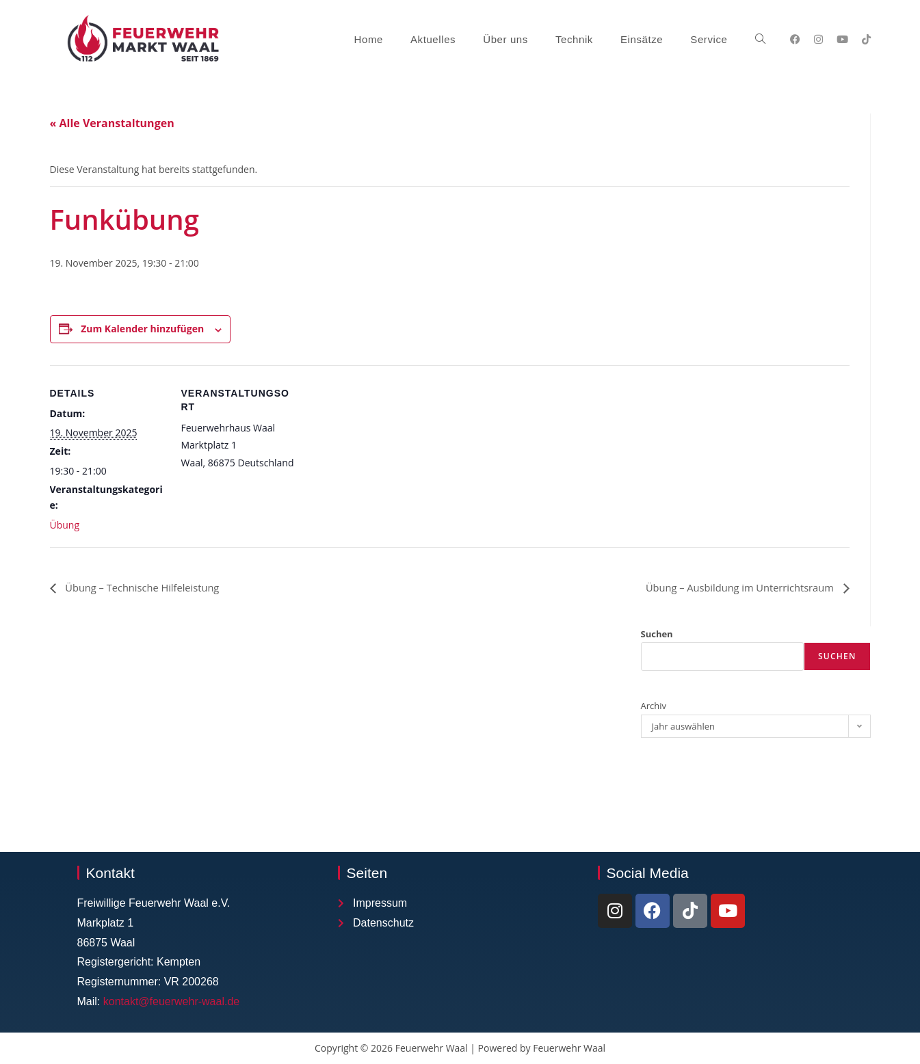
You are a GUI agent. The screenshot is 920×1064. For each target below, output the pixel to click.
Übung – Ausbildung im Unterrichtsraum (731, 587)
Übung (65, 524)
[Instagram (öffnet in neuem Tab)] (818, 39)
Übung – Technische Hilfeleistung (149, 587)
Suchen (657, 634)
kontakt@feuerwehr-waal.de (171, 1002)
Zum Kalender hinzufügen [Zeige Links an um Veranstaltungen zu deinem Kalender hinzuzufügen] (142, 328)
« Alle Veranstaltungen (112, 123)
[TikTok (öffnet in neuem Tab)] (866, 39)
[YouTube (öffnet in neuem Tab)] (842, 39)
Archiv (654, 706)
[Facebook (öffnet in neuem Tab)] (795, 39)
